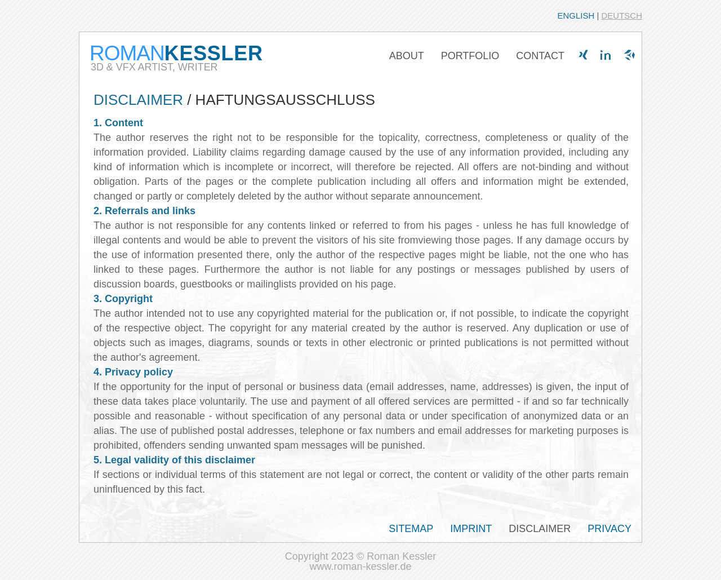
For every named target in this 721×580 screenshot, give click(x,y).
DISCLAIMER (540, 528)
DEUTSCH (621, 15)
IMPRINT (471, 528)
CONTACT (540, 55)
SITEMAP (411, 528)
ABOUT (406, 55)
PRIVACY (609, 528)
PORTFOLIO (470, 55)
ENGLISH (575, 15)
